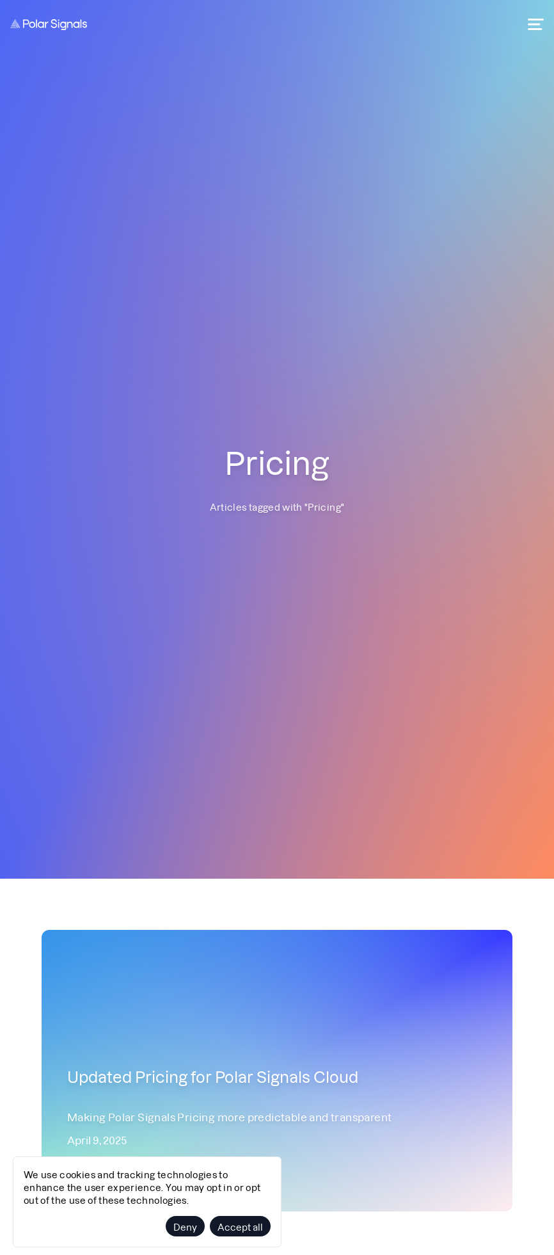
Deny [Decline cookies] (185, 1226)
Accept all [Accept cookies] (240, 1226)
